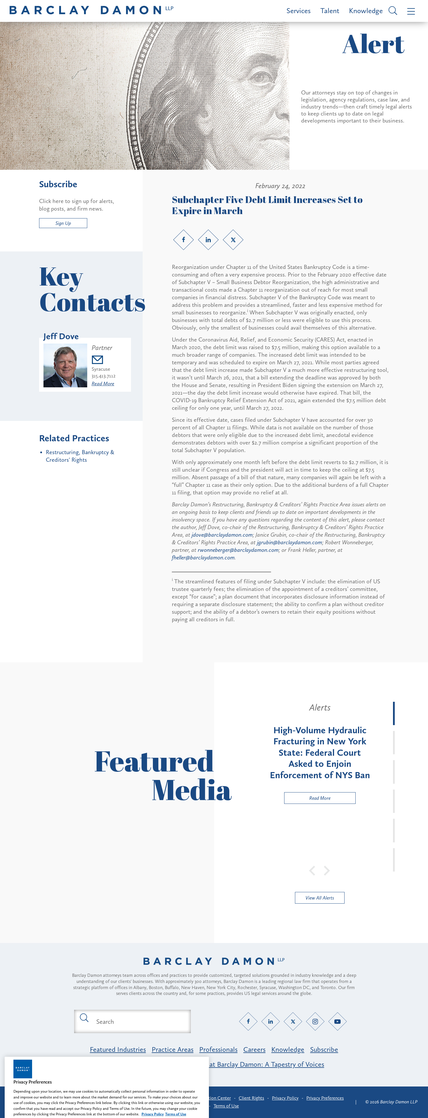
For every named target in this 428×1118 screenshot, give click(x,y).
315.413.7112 (104, 375)
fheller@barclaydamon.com (203, 557)
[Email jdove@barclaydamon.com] (104, 361)
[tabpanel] (320, 753)
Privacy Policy (285, 1098)
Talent (329, 10)
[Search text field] (139, 1021)
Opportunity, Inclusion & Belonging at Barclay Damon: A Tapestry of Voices (214, 1064)
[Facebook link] (183, 239)
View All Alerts (319, 898)
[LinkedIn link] (208, 239)
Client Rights (251, 1098)
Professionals (218, 1049)
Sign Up (63, 223)
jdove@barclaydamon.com (222, 534)
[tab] (394, 713)
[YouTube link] (337, 1021)
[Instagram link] (315, 1021)
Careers (254, 1049)
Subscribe (324, 1049)
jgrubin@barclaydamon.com (289, 542)
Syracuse (101, 369)
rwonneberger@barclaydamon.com (238, 549)
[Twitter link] (233, 239)
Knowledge (366, 10)
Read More (103, 383)
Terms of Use (226, 1106)
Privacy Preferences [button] (325, 1098)
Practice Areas (172, 1049)
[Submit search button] (83, 1017)
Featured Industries (118, 1049)
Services (299, 10)
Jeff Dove (61, 336)
